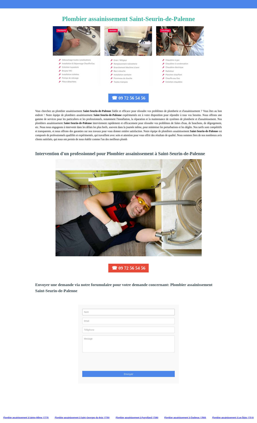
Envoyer (128, 374)
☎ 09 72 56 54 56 (128, 97)
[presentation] (107, 362)
